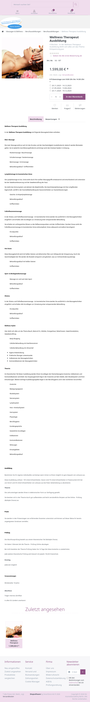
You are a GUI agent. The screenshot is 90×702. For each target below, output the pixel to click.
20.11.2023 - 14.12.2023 (61, 85)
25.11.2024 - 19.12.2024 (61, 90)
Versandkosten (68, 75)
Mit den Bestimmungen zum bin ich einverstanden (76, 681)
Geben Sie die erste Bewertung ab (67, 55)
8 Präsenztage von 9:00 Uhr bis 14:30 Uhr (67, 79)
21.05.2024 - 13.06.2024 (61, 88)
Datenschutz (73, 683)
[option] (22, 57)
